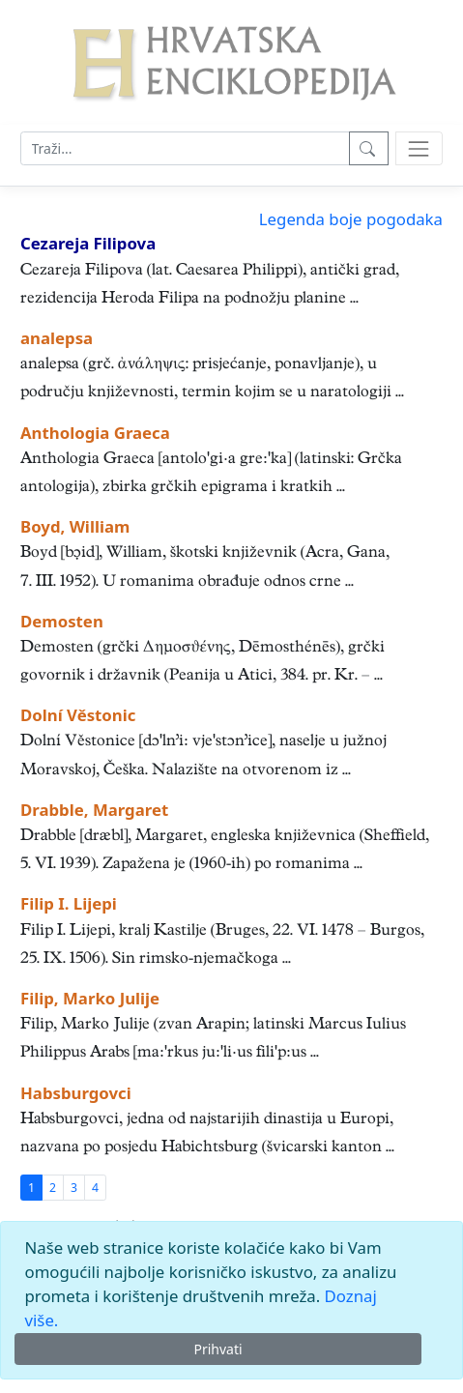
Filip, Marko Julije (89, 998)
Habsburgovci (75, 1093)
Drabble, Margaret (94, 809)
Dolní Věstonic (77, 715)
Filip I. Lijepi (68, 903)
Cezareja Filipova (88, 243)
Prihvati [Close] (217, 1349)
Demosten (61, 621)
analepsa (56, 338)
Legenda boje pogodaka (351, 219)
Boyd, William (75, 526)
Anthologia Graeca (95, 432)
